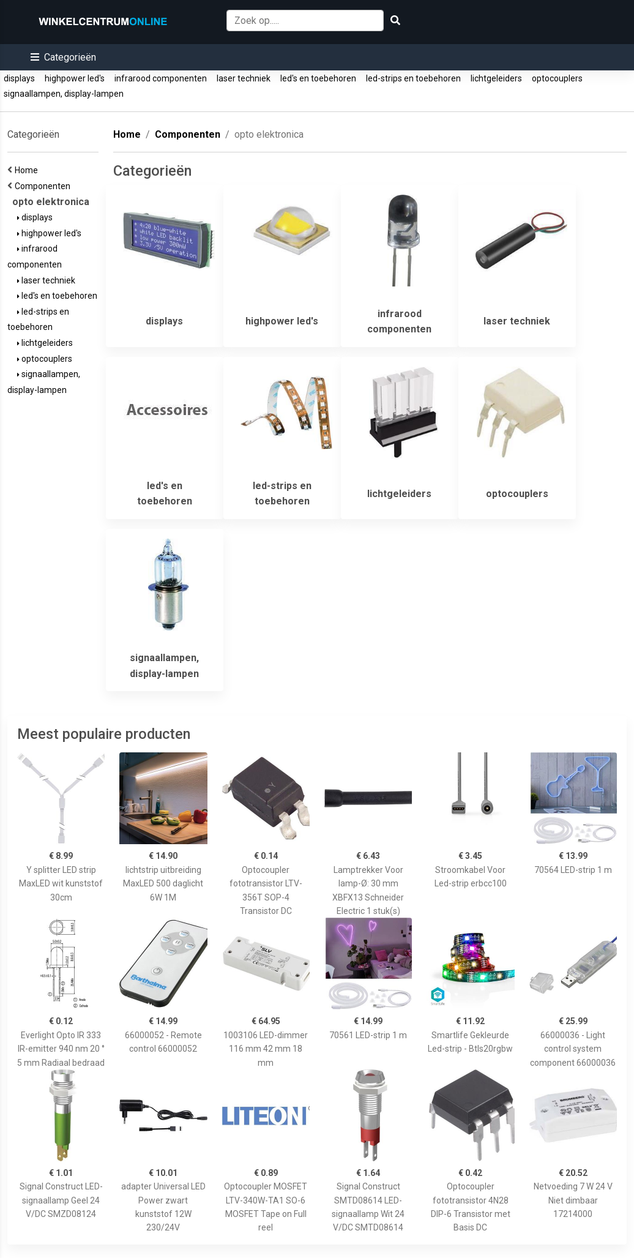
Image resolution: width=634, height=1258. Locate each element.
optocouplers (557, 78)
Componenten (44, 186)
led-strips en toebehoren (413, 78)
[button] (63, 57)
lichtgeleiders (496, 78)
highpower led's (74, 78)
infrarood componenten (161, 78)
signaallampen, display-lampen (63, 94)
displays (19, 78)
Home (28, 170)
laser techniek (243, 78)
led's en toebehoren (318, 78)
